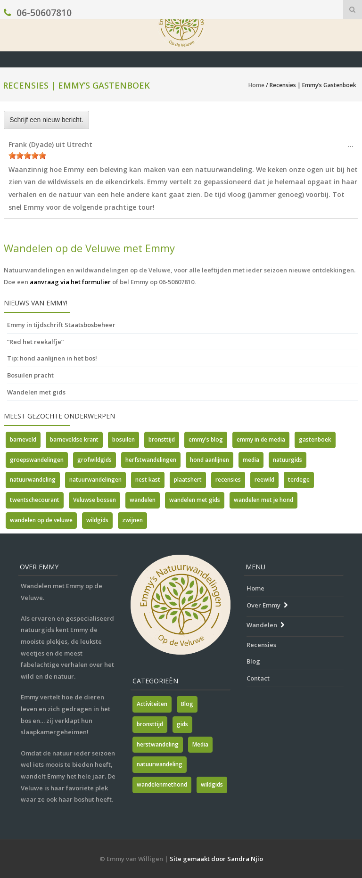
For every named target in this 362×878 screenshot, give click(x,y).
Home (256, 85)
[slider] (27, 155)
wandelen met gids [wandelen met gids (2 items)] (194, 500)
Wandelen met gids (36, 392)
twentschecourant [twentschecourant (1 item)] (34, 500)
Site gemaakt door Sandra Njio (216, 858)
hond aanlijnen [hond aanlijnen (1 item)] (209, 460)
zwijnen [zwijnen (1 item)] (132, 520)
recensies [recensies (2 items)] (228, 480)
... (353, 147)
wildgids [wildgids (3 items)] (97, 520)
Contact (258, 678)
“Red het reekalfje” (35, 341)
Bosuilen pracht (30, 375)
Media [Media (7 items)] (200, 744)
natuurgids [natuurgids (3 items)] (287, 460)
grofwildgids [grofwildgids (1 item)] (94, 460)
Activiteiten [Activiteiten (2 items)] (152, 704)
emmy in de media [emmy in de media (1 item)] (261, 439)
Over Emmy (263, 605)
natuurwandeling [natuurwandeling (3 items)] (159, 764)
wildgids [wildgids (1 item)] (212, 784)
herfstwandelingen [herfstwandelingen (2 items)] (150, 460)
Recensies (261, 644)
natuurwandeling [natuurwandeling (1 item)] (33, 480)
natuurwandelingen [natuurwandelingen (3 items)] (95, 480)
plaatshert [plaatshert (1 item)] (188, 480)
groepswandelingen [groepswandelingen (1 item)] (37, 460)
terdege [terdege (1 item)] (299, 480)
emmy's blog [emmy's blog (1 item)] (206, 439)
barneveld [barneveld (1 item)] (23, 439)
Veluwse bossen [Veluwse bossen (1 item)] (94, 500)
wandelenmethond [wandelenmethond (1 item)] (162, 784)
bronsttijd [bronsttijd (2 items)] (161, 439)
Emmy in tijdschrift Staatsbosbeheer (61, 324)
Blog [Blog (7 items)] (187, 704)
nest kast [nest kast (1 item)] (147, 480)
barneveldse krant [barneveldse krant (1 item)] (74, 439)
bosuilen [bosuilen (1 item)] (123, 439)
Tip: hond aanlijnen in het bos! (52, 358)
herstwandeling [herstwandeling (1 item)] (158, 744)
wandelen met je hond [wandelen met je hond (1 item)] (263, 500)
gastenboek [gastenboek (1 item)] (315, 439)
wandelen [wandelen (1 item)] (143, 500)
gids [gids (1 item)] (182, 724)
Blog (253, 661)
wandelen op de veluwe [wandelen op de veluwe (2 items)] (41, 520)
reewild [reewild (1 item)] (264, 480)
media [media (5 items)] (251, 460)
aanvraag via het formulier (70, 282)
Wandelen (262, 625)
